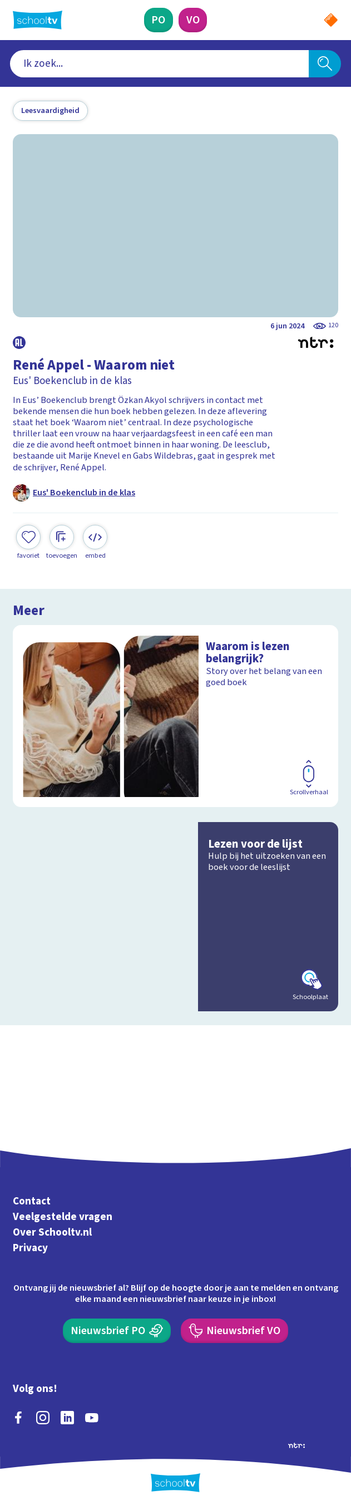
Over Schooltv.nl (52, 1232)
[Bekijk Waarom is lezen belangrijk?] (175, 716)
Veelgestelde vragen (62, 1216)
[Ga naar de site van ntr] (296, 1445)
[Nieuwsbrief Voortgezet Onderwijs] (234, 1331)
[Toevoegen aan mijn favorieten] (28, 542)
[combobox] (159, 63)
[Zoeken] (325, 63)
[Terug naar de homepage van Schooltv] (37, 20)
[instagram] (43, 1417)
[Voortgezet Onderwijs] (193, 20)
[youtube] (92, 1417)
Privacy (30, 1248)
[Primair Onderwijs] (159, 20)
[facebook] (18, 1417)
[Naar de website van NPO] (331, 20)
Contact (32, 1201)
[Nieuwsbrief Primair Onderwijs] (117, 1331)
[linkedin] (67, 1417)
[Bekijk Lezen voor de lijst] (175, 917)
